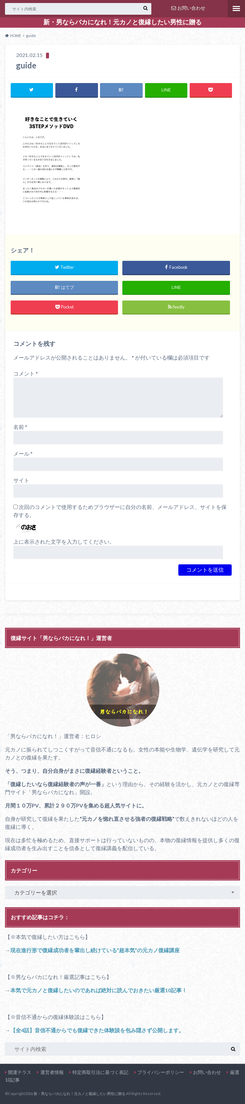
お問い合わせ (188, 8)
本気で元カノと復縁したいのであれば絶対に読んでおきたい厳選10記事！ (98, 990)
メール (23, 454)
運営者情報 (52, 1072)
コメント (25, 374)
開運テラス (19, 1072)
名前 (20, 427)
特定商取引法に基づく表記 (100, 1072)
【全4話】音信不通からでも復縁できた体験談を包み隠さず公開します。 (97, 1030)
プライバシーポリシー (160, 1072)
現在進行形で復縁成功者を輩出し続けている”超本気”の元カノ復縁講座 (95, 950)
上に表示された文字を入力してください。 (64, 542)
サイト (21, 480)
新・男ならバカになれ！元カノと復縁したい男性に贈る (122, 22)
